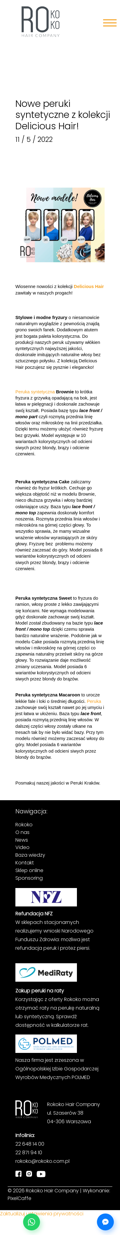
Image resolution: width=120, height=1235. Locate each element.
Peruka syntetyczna (35, 391)
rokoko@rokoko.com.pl (42, 1161)
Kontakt (24, 862)
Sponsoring (29, 878)
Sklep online (29, 870)
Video (22, 847)
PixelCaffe (19, 1198)
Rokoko (24, 824)
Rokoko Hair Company (52, 1190)
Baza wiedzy (30, 855)
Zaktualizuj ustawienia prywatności (41, 1213)
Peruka (93, 701)
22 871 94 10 (28, 1152)
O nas (22, 832)
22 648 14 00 (29, 1143)
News (21, 839)
